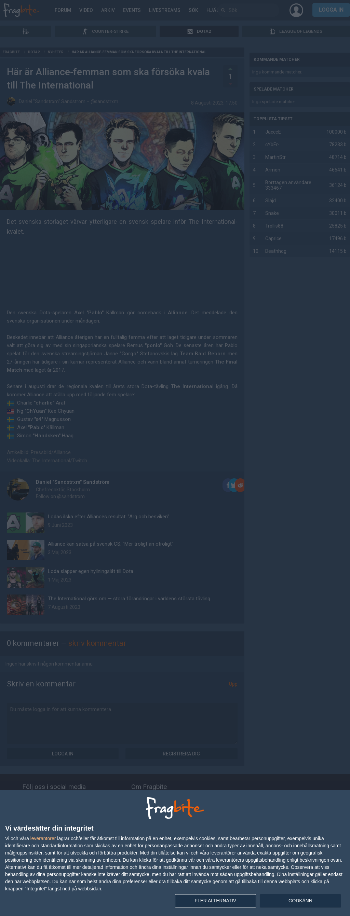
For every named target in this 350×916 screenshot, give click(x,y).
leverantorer (43, 838)
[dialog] (175, 853)
